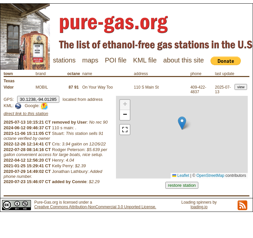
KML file (145, 60)
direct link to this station (26, 113)
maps (90, 60)
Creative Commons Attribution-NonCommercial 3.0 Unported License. (95, 207)
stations (64, 60)
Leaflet (180, 175)
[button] (182, 123)
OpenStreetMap (210, 175)
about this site (183, 60)
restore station (182, 185)
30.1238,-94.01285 (38, 99)
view (240, 87)
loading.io (198, 207)
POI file (115, 60)
